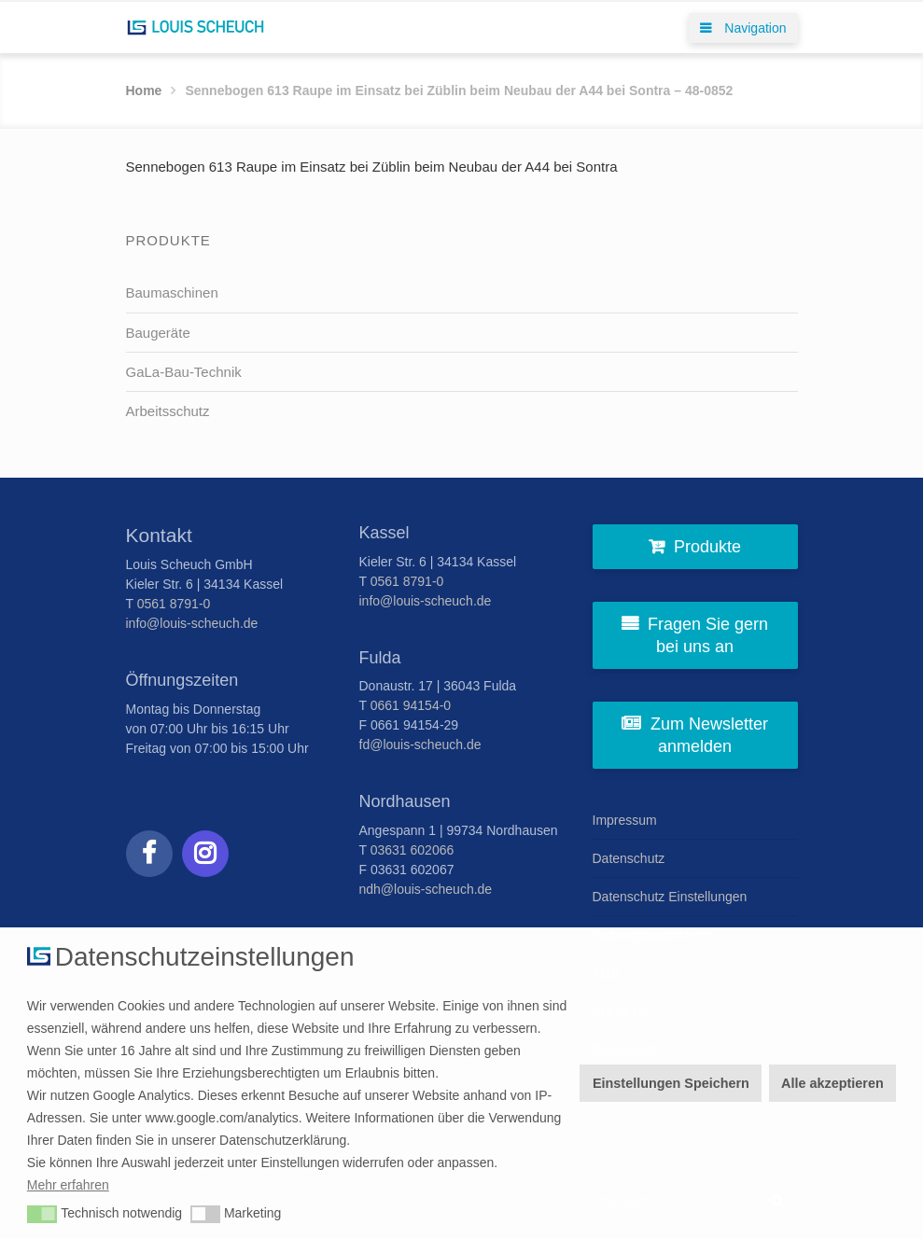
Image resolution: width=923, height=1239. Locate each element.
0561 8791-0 (174, 603)
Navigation (743, 28)
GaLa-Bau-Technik (184, 372)
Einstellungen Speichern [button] (671, 1083)
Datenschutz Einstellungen (670, 896)
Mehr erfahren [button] (68, 1184)
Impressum (625, 820)
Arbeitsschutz (168, 411)
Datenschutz (629, 858)
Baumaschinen (172, 292)
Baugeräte (158, 333)
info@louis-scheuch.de (192, 623)
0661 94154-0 (411, 705)
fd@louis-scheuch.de (420, 744)
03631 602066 (413, 849)
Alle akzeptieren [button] (832, 1083)
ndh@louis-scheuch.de (426, 889)
